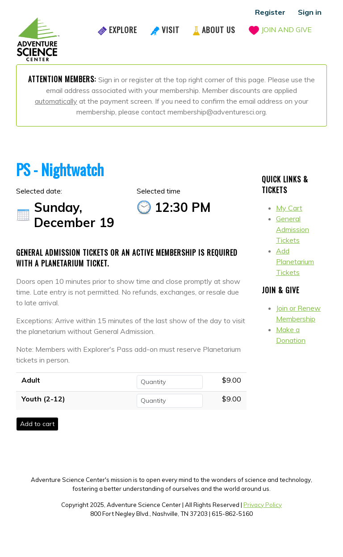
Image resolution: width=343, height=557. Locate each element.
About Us (218, 29)
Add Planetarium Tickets (295, 261)
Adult (30, 380)
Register (270, 12)
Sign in (310, 12)
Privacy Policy (262, 504)
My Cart (289, 207)
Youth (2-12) (43, 398)
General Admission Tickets (292, 229)
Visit (171, 29)
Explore (123, 29)
